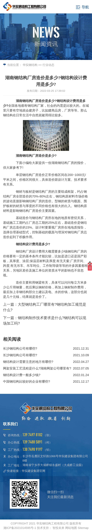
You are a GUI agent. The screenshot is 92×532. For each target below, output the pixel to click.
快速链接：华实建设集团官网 (26, 471)
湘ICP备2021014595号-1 (19, 528)
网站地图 (71, 528)
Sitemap (83, 528)
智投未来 (58, 528)
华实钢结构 (30, 65)
